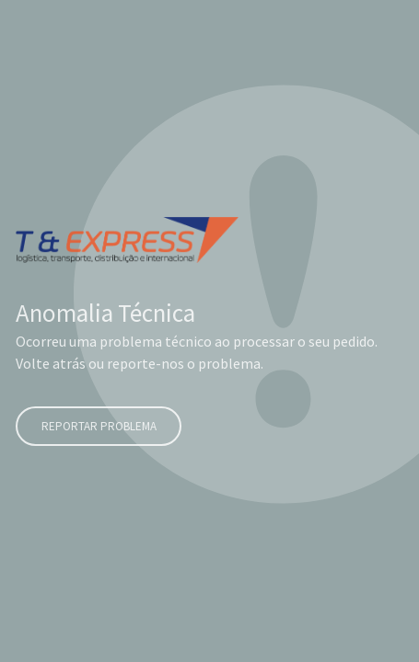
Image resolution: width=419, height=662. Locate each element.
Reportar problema (97, 426)
